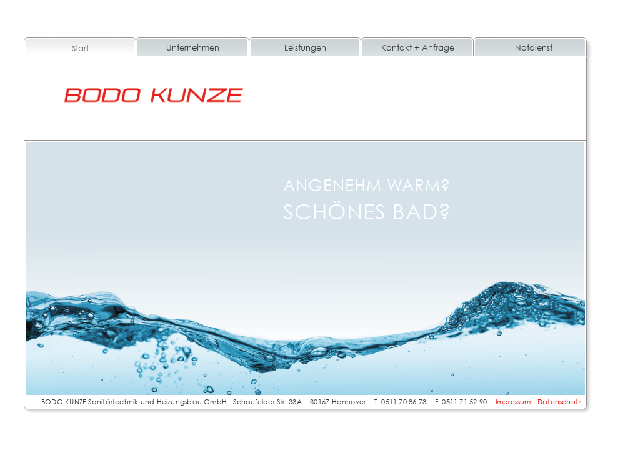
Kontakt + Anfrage (417, 47)
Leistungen (305, 47)
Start (80, 48)
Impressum (513, 402)
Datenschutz (559, 402)
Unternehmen (192, 47)
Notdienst (533, 47)
